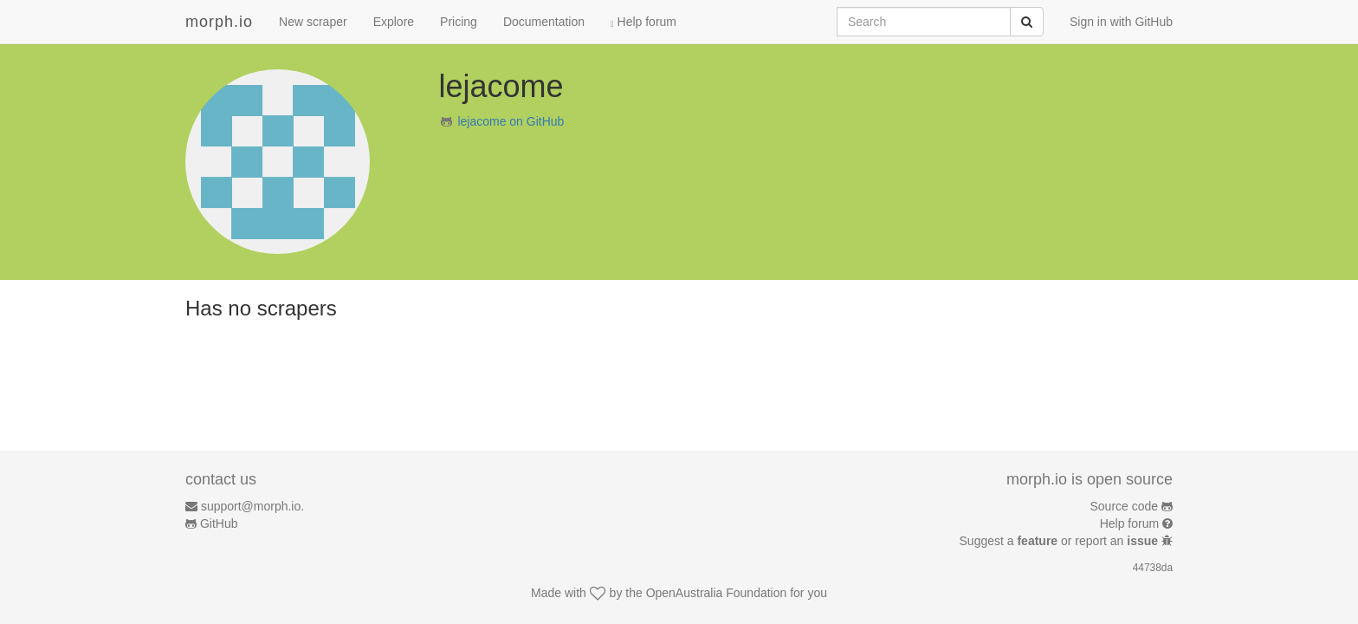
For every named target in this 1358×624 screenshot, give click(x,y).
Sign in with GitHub (1121, 22)
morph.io (219, 21)
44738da (1153, 568)
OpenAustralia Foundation (716, 593)
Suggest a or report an (1060, 541)
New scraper (313, 22)
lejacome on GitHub (510, 121)
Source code (1124, 506)
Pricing (458, 22)
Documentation (544, 22)
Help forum (643, 22)
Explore (393, 22)
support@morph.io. (252, 506)
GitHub (219, 523)
